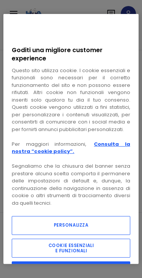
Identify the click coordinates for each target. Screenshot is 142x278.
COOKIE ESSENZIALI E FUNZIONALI (71, 248)
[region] (70, 139)
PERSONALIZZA (71, 225)
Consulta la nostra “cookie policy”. (71, 148)
